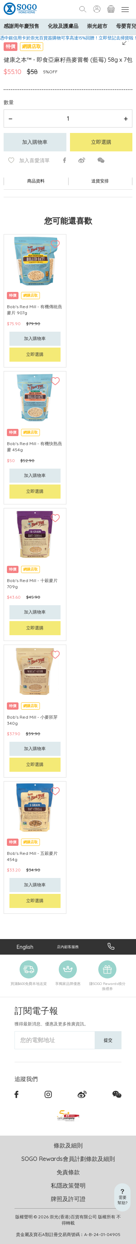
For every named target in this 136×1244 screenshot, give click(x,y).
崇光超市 (97, 26)
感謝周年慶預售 (21, 26)
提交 (108, 1040)
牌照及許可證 (68, 1198)
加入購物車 (35, 142)
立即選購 (101, 142)
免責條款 (68, 1172)
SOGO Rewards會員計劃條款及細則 (68, 1158)
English (25, 946)
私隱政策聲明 (68, 1185)
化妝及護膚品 (63, 26)
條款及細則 (68, 1145)
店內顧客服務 (68, 946)
